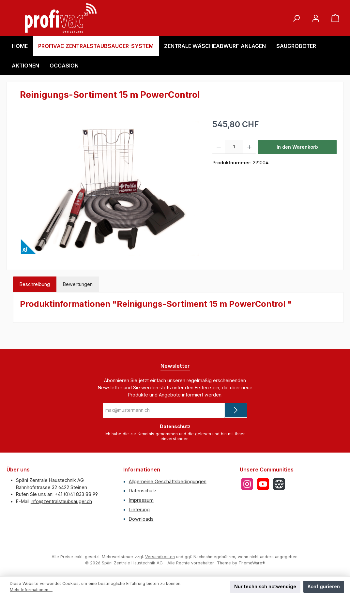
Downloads (141, 519)
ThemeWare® (251, 562)
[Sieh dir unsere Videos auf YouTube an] (263, 484)
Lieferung (139, 509)
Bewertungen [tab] (78, 284)
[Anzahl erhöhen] (249, 147)
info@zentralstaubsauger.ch (61, 501)
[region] (109, 188)
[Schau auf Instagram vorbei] (247, 484)
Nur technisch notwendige (265, 586)
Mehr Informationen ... (31, 589)
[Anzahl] (234, 147)
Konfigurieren (324, 586)
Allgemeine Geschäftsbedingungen (167, 481)
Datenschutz (143, 490)
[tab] (34, 284)
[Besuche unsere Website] (279, 484)
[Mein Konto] (316, 18)
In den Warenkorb (297, 147)
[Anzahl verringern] (218, 147)
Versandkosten (160, 556)
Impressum (141, 500)
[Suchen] (296, 18)
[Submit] (235, 410)
